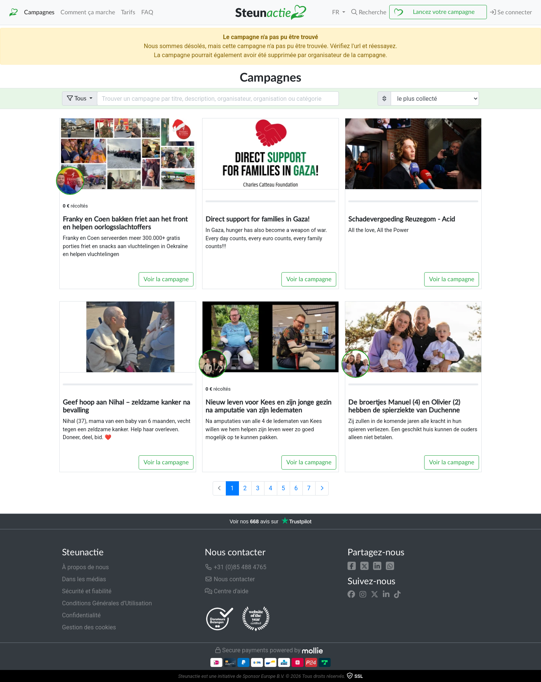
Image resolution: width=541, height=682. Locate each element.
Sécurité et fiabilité (87, 591)
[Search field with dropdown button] (218, 98)
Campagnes (39, 12)
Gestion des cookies (89, 627)
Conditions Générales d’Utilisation (107, 603)
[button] (352, 565)
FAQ (147, 12)
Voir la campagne (166, 279)
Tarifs (128, 12)
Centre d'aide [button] (226, 591)
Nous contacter (230, 579)
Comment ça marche (87, 12)
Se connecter (511, 12)
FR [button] (336, 12)
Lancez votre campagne (444, 12)
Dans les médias (84, 579)
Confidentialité (81, 615)
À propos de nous (85, 567)
